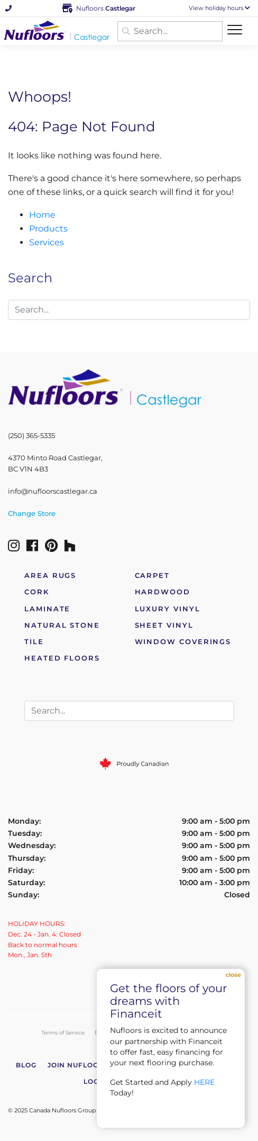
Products (48, 229)
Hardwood (162, 592)
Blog (26, 1065)
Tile (34, 642)
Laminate (47, 609)
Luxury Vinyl (167, 609)
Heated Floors (62, 658)
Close (233, 974)
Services (46, 242)
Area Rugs (50, 576)
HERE (204, 1082)
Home (42, 215)
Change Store (32, 514)
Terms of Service (63, 1033)
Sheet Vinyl (164, 625)
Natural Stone (62, 625)
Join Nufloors (78, 1065)
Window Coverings (183, 642)
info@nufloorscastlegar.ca (52, 491)
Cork (36, 592)
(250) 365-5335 (31, 436)
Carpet (152, 576)
